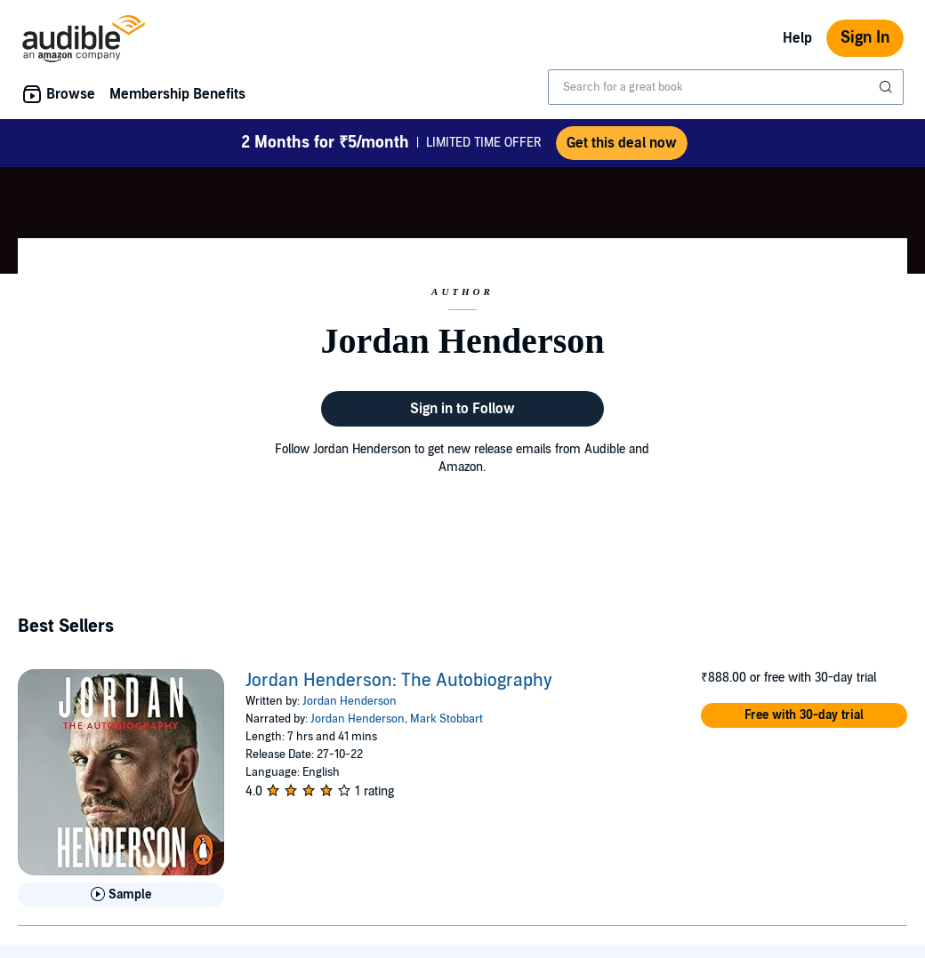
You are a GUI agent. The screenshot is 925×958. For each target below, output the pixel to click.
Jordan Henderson (349, 701)
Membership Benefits (177, 94)
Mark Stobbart (446, 719)
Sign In (865, 37)
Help (797, 38)
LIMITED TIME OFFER (391, 143)
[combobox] (726, 87)
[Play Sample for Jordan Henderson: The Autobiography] (121, 894)
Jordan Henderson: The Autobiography (398, 680)
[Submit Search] (888, 87)
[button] (804, 715)
